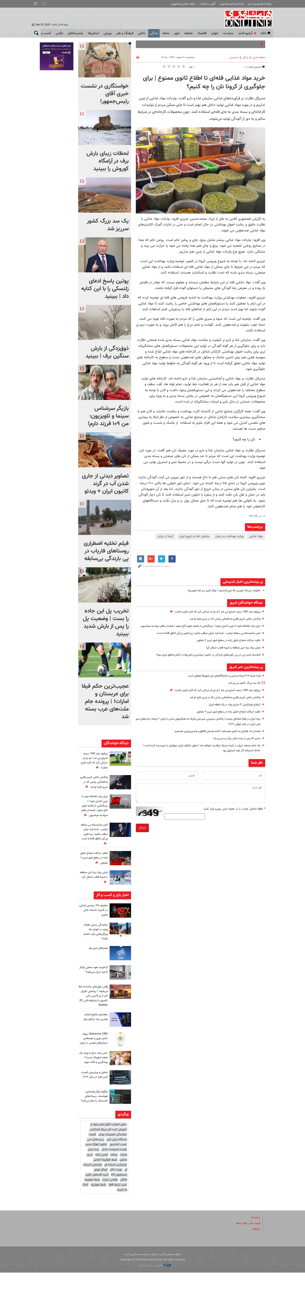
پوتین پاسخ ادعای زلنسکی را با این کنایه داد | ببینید (105, 289)
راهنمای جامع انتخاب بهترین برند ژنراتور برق (94, 1021)
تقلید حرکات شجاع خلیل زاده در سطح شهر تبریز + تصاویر (225, 645)
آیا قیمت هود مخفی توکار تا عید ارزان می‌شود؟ (95, 976)
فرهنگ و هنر (124, 33)
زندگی (154, 33)
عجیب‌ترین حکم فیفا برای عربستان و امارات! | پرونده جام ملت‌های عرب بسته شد (105, 701)
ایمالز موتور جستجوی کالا (110, 1189)
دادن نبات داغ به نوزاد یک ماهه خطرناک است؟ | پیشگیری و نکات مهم (94, 1068)
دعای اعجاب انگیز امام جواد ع (108, 1141)
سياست (228, 33)
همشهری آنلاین (247, 18)
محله (166, 33)
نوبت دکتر (116, 1186)
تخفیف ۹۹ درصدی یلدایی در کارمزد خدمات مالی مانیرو (93, 914)
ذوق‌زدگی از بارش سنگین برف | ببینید (107, 352)
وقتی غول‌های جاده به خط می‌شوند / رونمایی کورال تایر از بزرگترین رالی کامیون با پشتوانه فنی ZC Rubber (94, 1000)
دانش (141, 33)
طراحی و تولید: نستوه (155, 1282)
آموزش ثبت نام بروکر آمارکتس (108, 1146)
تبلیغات (255, 1245)
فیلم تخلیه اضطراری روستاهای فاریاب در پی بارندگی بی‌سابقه (106, 551)
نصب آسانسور (118, 1161)
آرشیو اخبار (245, 33)
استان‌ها (93, 33)
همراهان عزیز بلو (97, 952)
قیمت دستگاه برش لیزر (108, 1153)
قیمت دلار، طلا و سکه (246, 1239)
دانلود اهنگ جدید (96, 1161)
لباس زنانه (101, 1171)
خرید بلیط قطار (117, 1201)
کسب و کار (43, 33)
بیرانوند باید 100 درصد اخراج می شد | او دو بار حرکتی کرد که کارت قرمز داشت (212, 611)
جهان (214, 33)
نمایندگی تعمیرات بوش (112, 1151)
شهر (177, 33)
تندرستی (233, 57)
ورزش (107, 33)
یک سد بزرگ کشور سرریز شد (242, 688)
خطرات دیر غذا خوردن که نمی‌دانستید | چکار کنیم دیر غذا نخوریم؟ (220, 590)
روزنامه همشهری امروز (259, 4)
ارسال (142, 833)
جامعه (188, 33)
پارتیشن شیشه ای (115, 1181)
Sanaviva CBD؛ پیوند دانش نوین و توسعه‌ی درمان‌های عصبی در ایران (94, 1045)
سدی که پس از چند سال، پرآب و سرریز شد (234, 743)
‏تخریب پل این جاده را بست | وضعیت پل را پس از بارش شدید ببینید (106, 622)
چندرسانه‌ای (75, 33)
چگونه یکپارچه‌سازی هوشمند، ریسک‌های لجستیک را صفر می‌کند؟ (95, 1111)
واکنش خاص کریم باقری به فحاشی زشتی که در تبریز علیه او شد (221, 619)
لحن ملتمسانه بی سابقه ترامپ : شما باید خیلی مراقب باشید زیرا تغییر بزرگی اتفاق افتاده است (202, 638)
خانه (266, 33)
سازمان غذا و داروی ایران (194, 536)
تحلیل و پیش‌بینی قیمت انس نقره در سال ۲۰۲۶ (93, 1089)
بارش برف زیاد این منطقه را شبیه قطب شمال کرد (230, 652)
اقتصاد (202, 33)
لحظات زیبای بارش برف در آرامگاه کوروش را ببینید (107, 161)
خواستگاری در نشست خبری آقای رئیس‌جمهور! (105, 94)
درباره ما (255, 1233)
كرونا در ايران (165, 536)
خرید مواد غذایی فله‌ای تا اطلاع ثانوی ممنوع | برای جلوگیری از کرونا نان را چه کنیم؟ (204, 83)
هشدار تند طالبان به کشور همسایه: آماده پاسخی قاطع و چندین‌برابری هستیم (213, 736)
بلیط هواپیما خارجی (105, 1176)
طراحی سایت (109, 1196)
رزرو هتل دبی (95, 1156)
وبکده (113, 1171)
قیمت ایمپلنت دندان (114, 1166)
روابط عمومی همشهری (183, 4)
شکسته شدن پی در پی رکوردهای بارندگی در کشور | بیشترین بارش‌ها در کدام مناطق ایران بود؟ (202, 659)
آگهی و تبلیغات (207, 4)
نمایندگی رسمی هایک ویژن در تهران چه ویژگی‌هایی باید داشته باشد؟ (94, 936)
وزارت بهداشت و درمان (229, 536)
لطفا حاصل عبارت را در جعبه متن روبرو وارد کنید (234, 813)
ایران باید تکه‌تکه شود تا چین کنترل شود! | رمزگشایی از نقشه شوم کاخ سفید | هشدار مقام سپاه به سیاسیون (93, 810)
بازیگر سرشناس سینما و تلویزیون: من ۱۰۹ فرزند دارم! (108, 416)
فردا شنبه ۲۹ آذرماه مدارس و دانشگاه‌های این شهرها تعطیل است (220, 680)
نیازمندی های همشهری (232, 4)
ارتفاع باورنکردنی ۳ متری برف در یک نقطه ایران (231, 709)
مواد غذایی (256, 536)
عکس (59, 33)
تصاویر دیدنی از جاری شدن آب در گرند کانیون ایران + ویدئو (105, 484)
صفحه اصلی (258, 57)
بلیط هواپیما (92, 1196)
